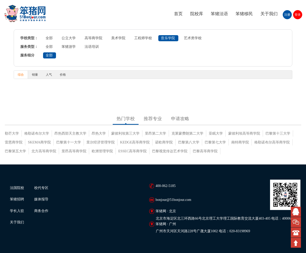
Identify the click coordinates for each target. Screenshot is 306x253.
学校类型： (29, 38)
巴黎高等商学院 (205, 151)
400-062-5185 (166, 186)
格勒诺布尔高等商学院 (272, 142)
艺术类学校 (193, 38)
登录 (298, 14)
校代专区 (41, 188)
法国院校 (17, 188)
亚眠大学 (216, 133)
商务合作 (41, 211)
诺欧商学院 (164, 142)
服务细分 (27, 55)
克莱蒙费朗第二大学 (187, 133)
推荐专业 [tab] (153, 118)
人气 (49, 74)
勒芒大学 (12, 133)
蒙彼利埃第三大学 (125, 133)
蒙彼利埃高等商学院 (244, 133)
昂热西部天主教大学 (70, 133)
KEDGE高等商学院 (135, 142)
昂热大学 (99, 133)
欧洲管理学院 (102, 151)
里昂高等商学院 (74, 151)
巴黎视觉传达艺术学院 (169, 151)
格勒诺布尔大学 (36, 133)
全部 (49, 38)
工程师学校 (143, 38)
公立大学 (69, 38)
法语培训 (92, 47)
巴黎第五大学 (15, 151)
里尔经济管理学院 (100, 142)
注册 (287, 14)
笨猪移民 (244, 13)
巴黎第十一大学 (68, 142)
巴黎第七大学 (215, 142)
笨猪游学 (69, 47)
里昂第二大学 (155, 133)
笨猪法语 (219, 13)
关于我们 (269, 13)
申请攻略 (180, 118)
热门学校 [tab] (126, 118)
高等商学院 (93, 38)
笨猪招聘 (17, 199)
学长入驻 (17, 211)
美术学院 (118, 38)
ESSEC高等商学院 (132, 151)
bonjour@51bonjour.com (173, 200)
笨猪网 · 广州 (166, 224)
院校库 (196, 13)
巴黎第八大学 (188, 142)
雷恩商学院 (14, 142)
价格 (63, 74)
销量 (35, 74)
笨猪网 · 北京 (166, 211)
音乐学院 (168, 38)
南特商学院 (240, 142)
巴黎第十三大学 (277, 133)
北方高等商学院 (43, 151)
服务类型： (29, 47)
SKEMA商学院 (39, 142)
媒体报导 (41, 199)
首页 (178, 13)
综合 (21, 74)
